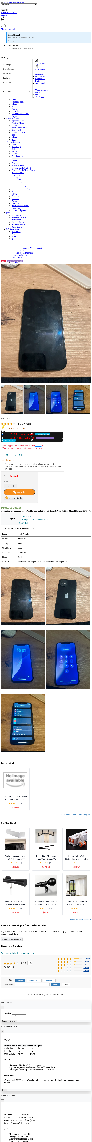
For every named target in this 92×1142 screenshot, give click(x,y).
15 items (86, 959)
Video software (41, 90)
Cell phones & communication (35, 520)
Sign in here (40, 63)
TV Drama (39, 97)
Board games (17, 156)
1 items (86, 968)
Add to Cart (19, 492)
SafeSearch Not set (9, 12)
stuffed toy (16, 147)
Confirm (13, 1021)
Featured (7, 78)
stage (14, 106)
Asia (13, 139)
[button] (46, 26)
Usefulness (49, 980)
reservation (7, 73)
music (14, 99)
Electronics (8, 92)
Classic (15, 125)
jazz (13, 135)
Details (38, 446)
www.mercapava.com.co (14, 2)
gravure (15, 116)
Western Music (18, 123)
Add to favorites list (13, 497)
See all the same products (80, 919)
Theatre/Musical (18, 132)
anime (37, 92)
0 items (86, 971)
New (27, 434)
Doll (13, 149)
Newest (20, 980)
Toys (14, 144)
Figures (15, 163)
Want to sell (8, 83)
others (14, 104)
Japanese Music (18, 121)
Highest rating (34, 980)
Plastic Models (18, 165)
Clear (66, 984)
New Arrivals (8, 69)
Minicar (15, 154)
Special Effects (18, 102)
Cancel (5, 1021)
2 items (86, 965)
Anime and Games (19, 128)
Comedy (15, 111)
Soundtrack (16, 130)
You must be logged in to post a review (17, 953)
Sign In (4, 15)
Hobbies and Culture (20, 113)
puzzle (14, 151)
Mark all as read (8, 29)
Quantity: (8, 1013)
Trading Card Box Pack (21, 168)
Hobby (14, 161)
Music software (12, 118)
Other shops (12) (16, 455)
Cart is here (40, 69)
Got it (4, 1090)
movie (37, 95)
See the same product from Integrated (75, 814)
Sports (14, 109)
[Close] (2, 1007)
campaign (7, 64)
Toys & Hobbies (13, 142)
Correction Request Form (11, 939)
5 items (86, 962)
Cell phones (27, 523)
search (4, 10)
